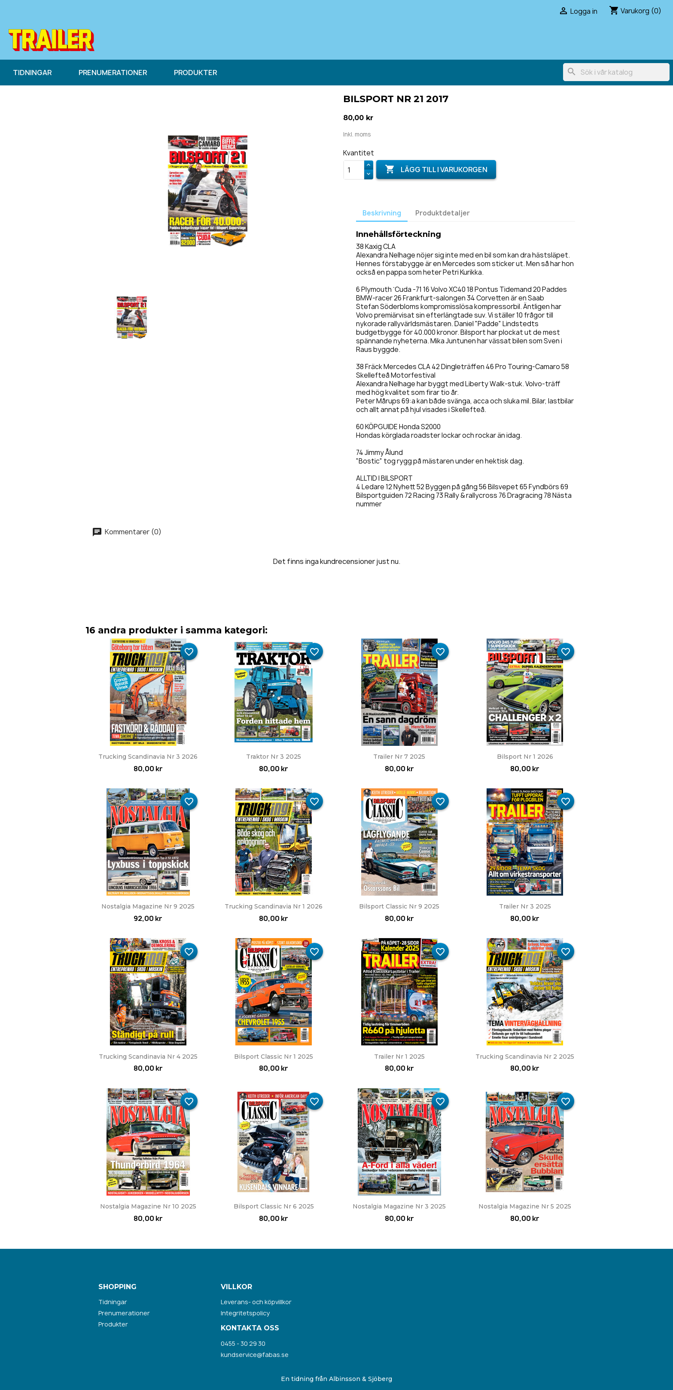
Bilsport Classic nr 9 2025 (399, 906)
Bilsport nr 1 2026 (525, 756)
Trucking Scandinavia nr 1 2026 (274, 906)
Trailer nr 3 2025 (525, 906)
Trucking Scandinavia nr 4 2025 (148, 1056)
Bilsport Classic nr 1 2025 (273, 1056)
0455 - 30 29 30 (243, 1343)
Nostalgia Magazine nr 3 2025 (399, 1206)
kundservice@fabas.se (255, 1355)
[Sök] (616, 72)
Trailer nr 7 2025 (399, 756)
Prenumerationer (113, 72)
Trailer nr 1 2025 (399, 1056)
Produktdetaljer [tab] (442, 213)
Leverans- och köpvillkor (256, 1302)
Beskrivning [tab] (381, 213)
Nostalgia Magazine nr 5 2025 (524, 1206)
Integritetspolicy (245, 1313)
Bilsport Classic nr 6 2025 (274, 1206)
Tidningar (32, 72)
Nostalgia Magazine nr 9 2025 (148, 906)
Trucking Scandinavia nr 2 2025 (524, 1056)
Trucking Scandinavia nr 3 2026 (148, 756)
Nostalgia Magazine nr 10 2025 (148, 1206)
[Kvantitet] (354, 170)
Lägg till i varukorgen (436, 169)
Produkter (195, 72)
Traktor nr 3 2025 (273, 756)
